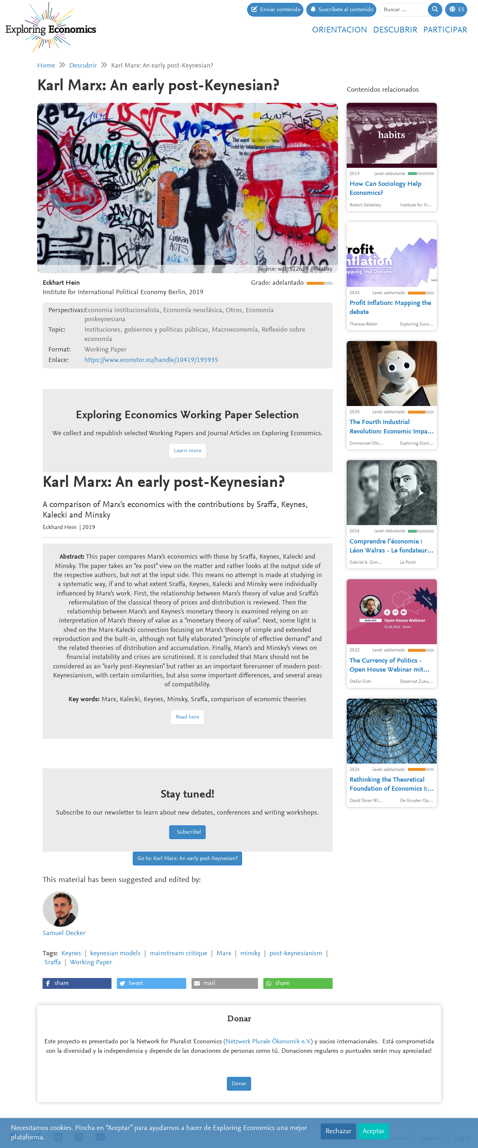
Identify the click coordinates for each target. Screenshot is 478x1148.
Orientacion (339, 30)
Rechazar (338, 1131)
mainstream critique (178, 953)
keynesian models (115, 953)
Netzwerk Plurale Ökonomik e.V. (268, 1042)
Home (46, 65)
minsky (250, 953)
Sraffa (52, 962)
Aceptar (374, 1131)
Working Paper (91, 962)
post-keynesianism (296, 953)
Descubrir (395, 30)
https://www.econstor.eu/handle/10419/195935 (151, 360)
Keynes (71, 953)
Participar (445, 30)
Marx (223, 953)
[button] (77, 983)
